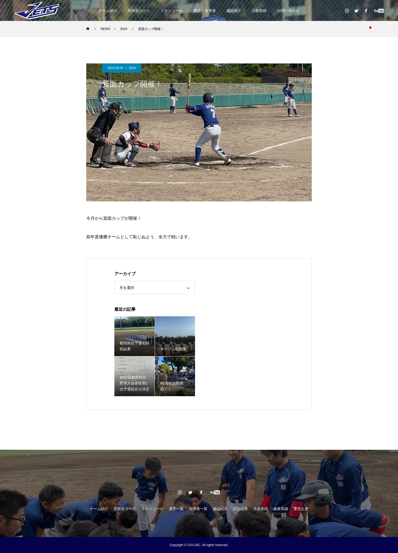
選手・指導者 (204, 10)
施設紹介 (233, 10)
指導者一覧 (198, 509)
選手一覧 (176, 509)
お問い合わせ (288, 10)
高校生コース (139, 10)
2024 (132, 68)
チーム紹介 (107, 10)
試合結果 (240, 509)
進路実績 (280, 509)
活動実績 (259, 10)
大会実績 (260, 509)
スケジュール (172, 10)
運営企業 (300, 509)
